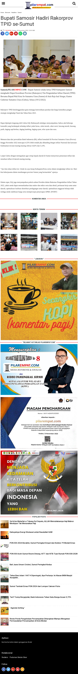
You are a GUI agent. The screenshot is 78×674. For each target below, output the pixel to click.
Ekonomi (7, 12)
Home (2, 12)
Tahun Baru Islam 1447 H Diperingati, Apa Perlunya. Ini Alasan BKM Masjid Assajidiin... (41, 576)
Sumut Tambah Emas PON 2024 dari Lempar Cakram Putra (35, 586)
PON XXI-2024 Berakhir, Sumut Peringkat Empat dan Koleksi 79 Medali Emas (42, 543)
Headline (14, 12)
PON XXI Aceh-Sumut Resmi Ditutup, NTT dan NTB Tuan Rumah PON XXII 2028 (43, 554)
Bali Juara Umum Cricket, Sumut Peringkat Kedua (31, 564)
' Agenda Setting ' (17, 608)
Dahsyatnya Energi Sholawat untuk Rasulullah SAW (31, 532)
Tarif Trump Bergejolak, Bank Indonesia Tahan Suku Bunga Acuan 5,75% (40, 597)
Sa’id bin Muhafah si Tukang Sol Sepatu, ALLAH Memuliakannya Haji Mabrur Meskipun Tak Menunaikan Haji (42, 522)
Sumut (19, 12)
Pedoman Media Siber (18, 657)
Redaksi (5, 657)
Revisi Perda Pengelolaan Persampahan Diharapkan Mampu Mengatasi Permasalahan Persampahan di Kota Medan (40, 620)
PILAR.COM (17, 90)
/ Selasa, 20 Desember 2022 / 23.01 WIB (23, 30)
